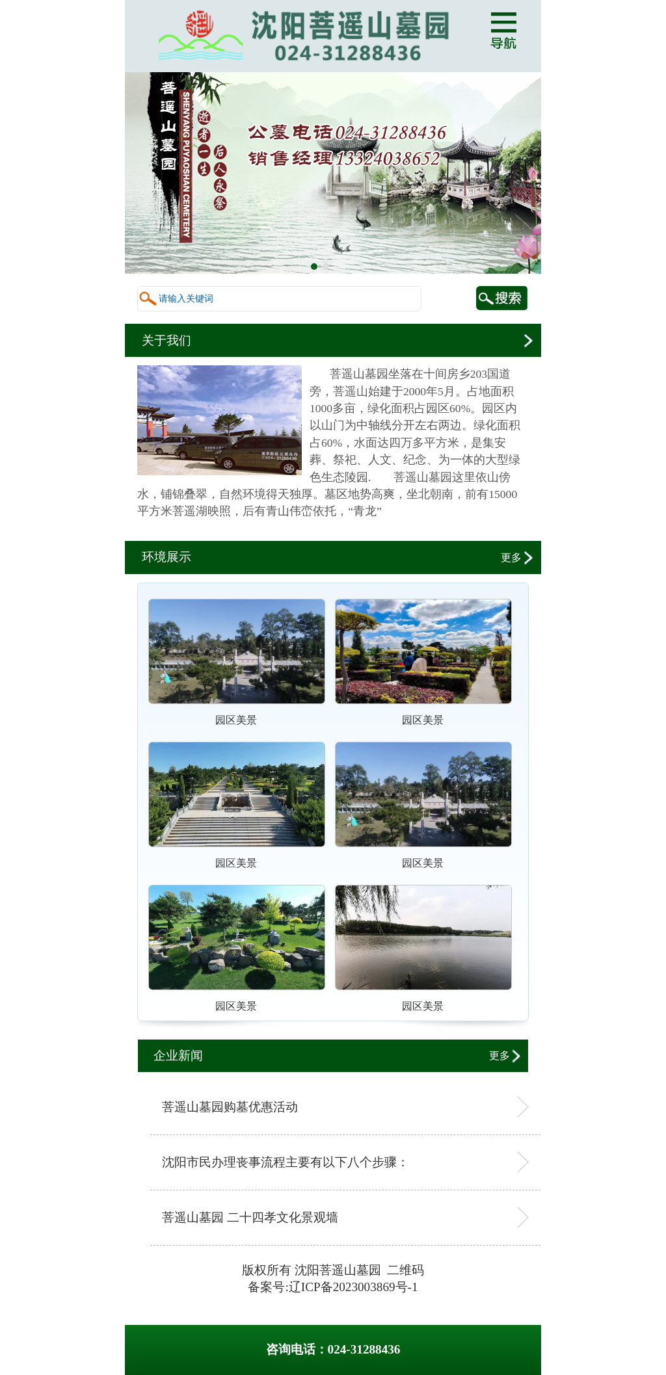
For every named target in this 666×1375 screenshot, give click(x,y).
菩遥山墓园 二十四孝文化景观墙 (250, 1217)
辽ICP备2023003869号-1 (353, 1287)
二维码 (405, 1270)
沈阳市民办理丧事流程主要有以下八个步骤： (285, 1162)
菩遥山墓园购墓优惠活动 (230, 1107)
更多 (512, 557)
